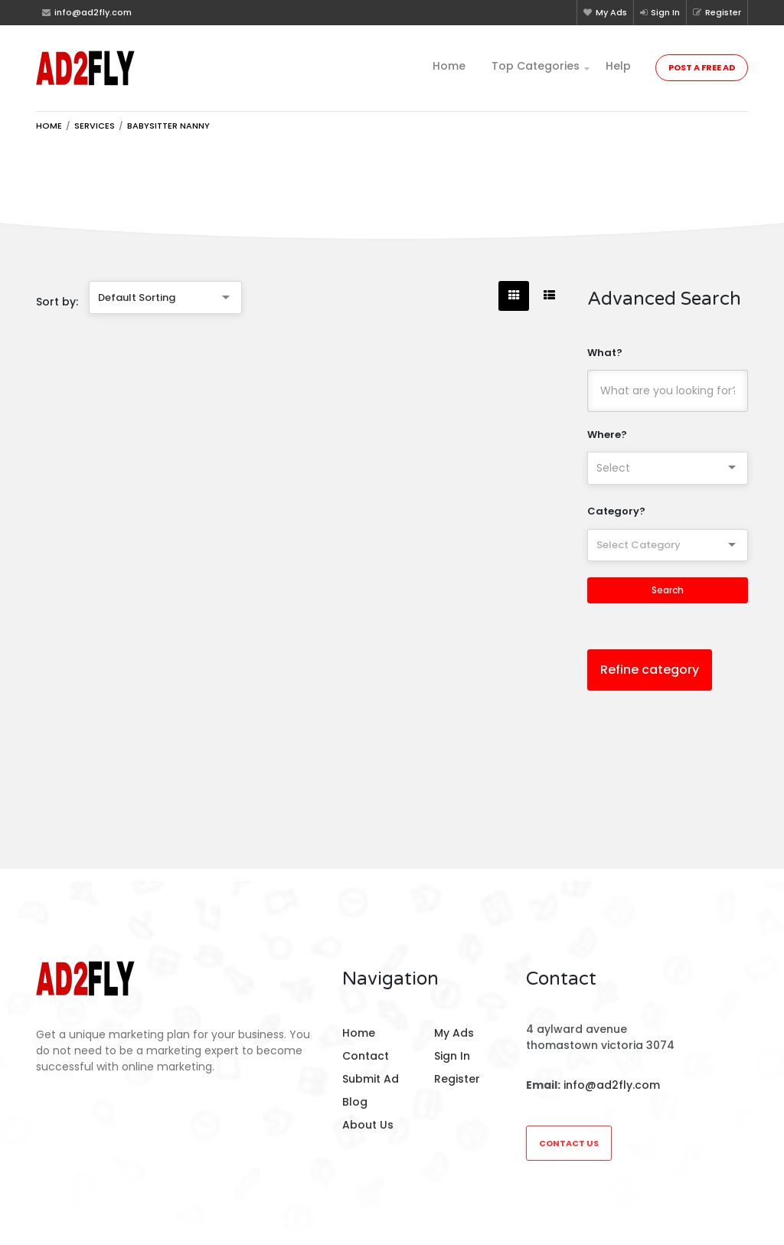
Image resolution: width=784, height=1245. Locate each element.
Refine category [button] (649, 669)
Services (94, 125)
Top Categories (536, 66)
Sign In (660, 12)
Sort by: (57, 301)
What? (604, 352)
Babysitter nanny (168, 125)
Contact (365, 1056)
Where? (607, 434)
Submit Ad (370, 1079)
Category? (616, 511)
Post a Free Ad (701, 67)
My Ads (605, 12)
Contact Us (569, 1143)
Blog (355, 1101)
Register (717, 12)
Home (449, 66)
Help (618, 66)
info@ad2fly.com (612, 1085)
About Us (368, 1124)
